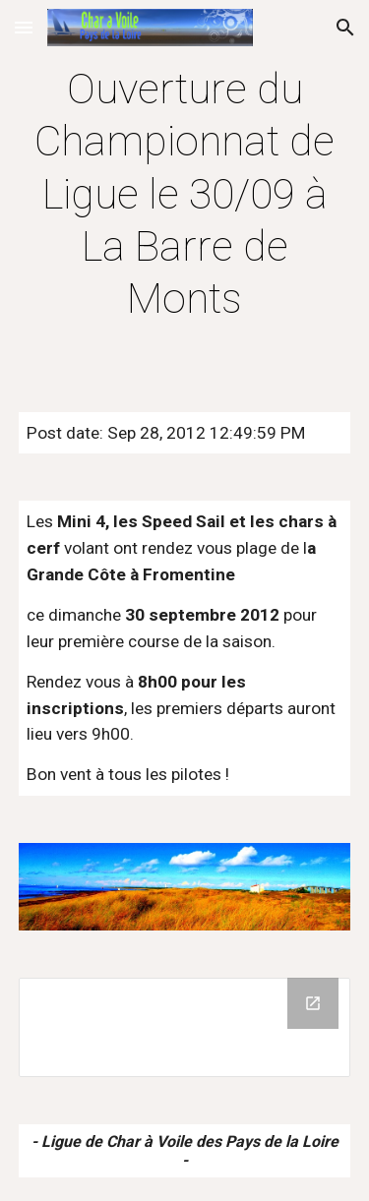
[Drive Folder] (185, 1027)
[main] (185, 194)
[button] (23, 27)
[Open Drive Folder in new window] (312, 1003)
